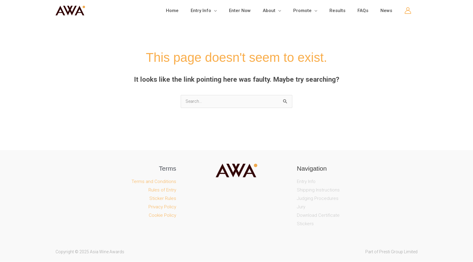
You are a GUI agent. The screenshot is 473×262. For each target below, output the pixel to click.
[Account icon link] (407, 10)
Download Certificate (318, 215)
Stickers (305, 224)
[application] (234, 10)
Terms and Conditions (154, 182)
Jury (301, 207)
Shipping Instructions (318, 190)
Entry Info (306, 182)
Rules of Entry (162, 190)
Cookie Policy (162, 215)
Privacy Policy (162, 207)
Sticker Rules (162, 198)
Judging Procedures (317, 198)
